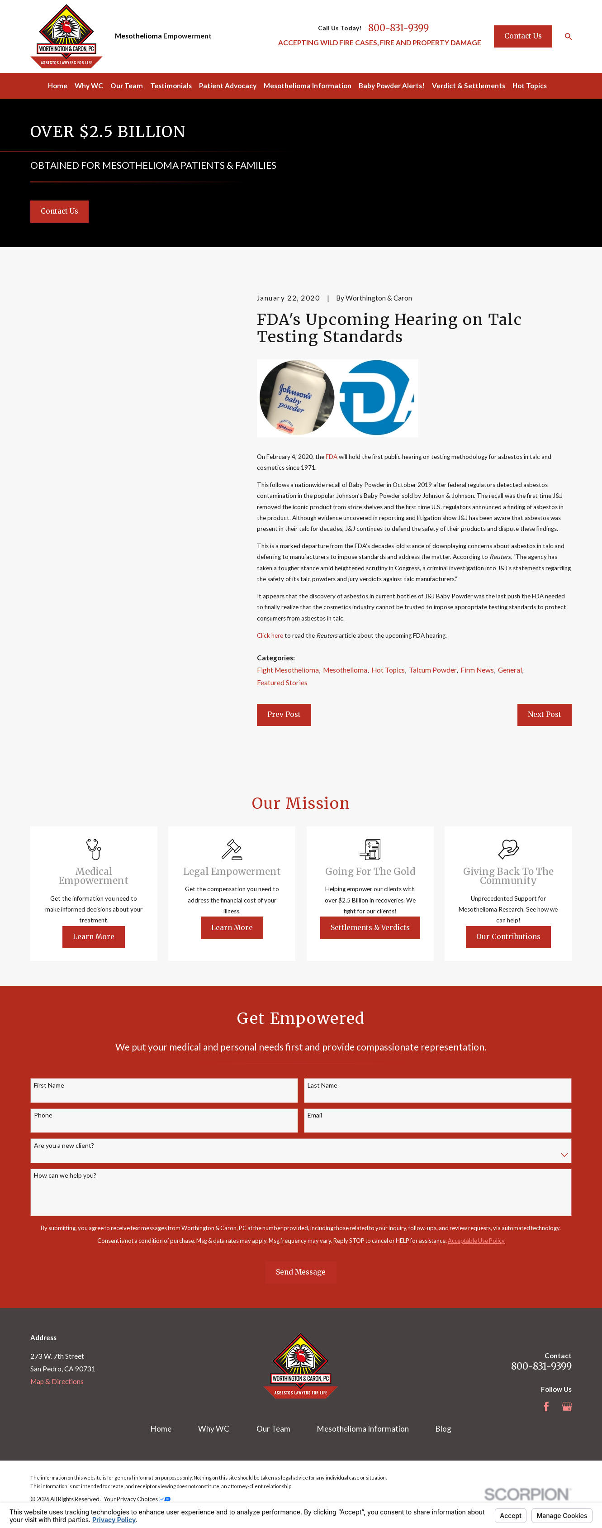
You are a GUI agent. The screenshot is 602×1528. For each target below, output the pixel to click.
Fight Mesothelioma (288, 670)
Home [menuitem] (57, 85)
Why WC (213, 1428)
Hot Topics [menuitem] (529, 85)
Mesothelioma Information (363, 1428)
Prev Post (284, 714)
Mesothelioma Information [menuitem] (307, 85)
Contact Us (523, 36)
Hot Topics (388, 670)
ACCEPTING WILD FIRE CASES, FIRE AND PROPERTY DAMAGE (379, 42)
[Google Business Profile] (567, 1407)
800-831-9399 (398, 28)
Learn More (104, 936)
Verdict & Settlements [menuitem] (468, 85)
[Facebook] (546, 1407)
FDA (331, 456)
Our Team (273, 1428)
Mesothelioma (138, 36)
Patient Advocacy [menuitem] (227, 85)
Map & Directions (57, 1381)
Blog (443, 1428)
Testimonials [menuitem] (171, 85)
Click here (270, 635)
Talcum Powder (432, 670)
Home (161, 1428)
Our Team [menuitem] (126, 85)
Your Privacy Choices (137, 1499)
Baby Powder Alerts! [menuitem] (392, 85)
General (510, 670)
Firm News (477, 670)
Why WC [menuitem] (89, 85)
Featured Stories (282, 682)
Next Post (544, 714)
